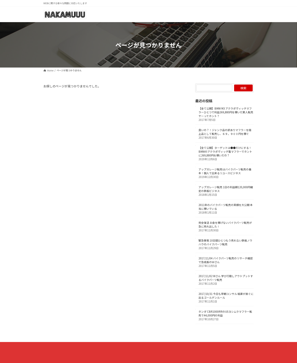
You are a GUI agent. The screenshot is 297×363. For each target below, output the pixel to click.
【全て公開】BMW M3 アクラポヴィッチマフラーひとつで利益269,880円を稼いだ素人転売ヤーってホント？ (226, 112)
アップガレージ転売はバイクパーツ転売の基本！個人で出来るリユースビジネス (225, 171)
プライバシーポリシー (61, 346)
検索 (243, 88)
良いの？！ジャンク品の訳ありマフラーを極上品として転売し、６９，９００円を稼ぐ (225, 132)
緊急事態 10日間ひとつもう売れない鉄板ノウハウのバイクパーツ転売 (225, 242)
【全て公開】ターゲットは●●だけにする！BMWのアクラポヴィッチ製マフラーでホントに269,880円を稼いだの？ (225, 151)
